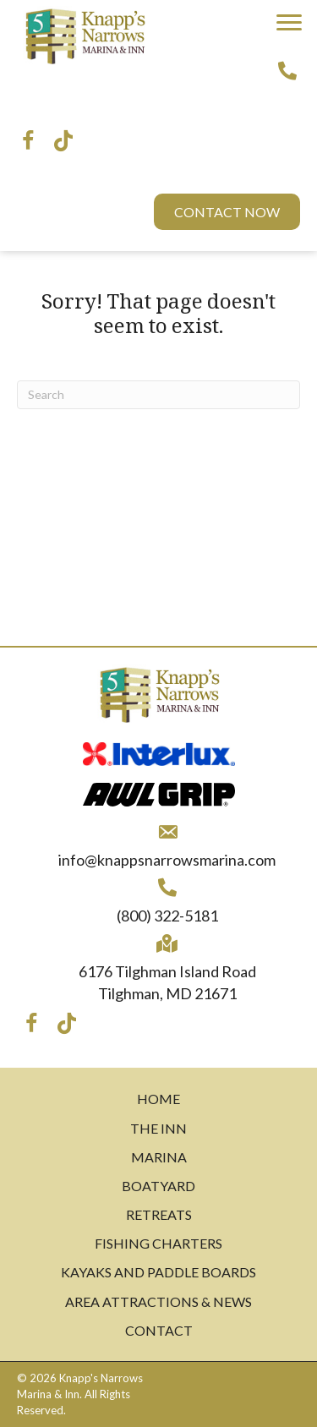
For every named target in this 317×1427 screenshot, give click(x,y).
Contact (159, 1330)
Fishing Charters (158, 1243)
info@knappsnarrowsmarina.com (167, 859)
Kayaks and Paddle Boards (158, 1272)
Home (158, 1099)
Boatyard (158, 1186)
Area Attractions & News (158, 1301)
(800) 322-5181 (167, 915)
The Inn (158, 1128)
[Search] (158, 394)
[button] (289, 22)
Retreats (159, 1214)
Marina (159, 1157)
